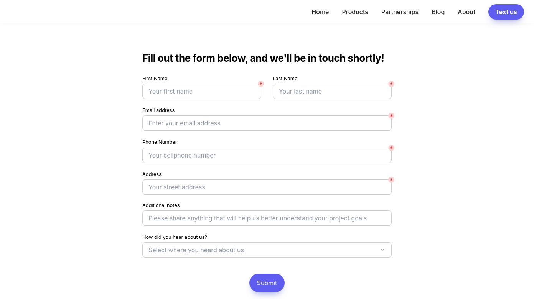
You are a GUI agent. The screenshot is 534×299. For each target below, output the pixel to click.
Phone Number (159, 142)
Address (152, 174)
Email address (158, 110)
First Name (155, 78)
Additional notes (161, 205)
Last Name (285, 78)
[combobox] (267, 250)
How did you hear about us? (174, 237)
